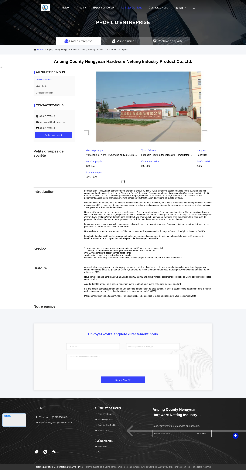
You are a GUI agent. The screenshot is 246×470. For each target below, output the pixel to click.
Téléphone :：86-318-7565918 (51, 417)
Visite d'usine (42, 86)
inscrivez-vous (203, 433)
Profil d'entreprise (44, 79)
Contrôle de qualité (45, 93)
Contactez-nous (158, 7)
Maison (66, 7)
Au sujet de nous (131, 7)
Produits (82, 7)
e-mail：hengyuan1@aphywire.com (54, 422)
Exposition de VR (103, 7)
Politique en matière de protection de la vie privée (59, 467)
